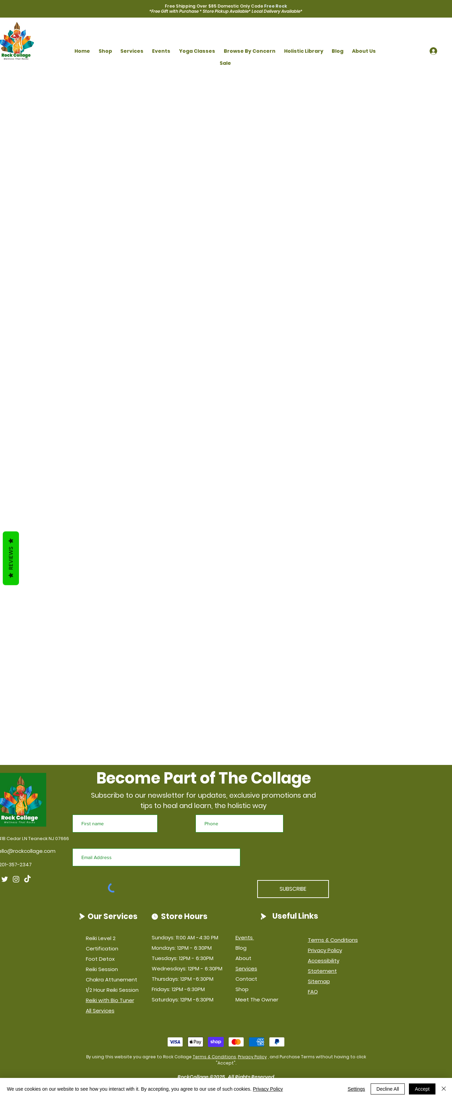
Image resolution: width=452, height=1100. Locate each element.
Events (244, 937)
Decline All (387, 1089)
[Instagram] (16, 879)
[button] (105, 51)
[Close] (444, 1088)
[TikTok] (27, 879)
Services (246, 968)
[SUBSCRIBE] (293, 889)
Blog (241, 947)
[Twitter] (4, 879)
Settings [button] (356, 1089)
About (243, 958)
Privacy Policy (252, 1057)
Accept (422, 1089)
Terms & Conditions (214, 1057)
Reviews (11, 558)
